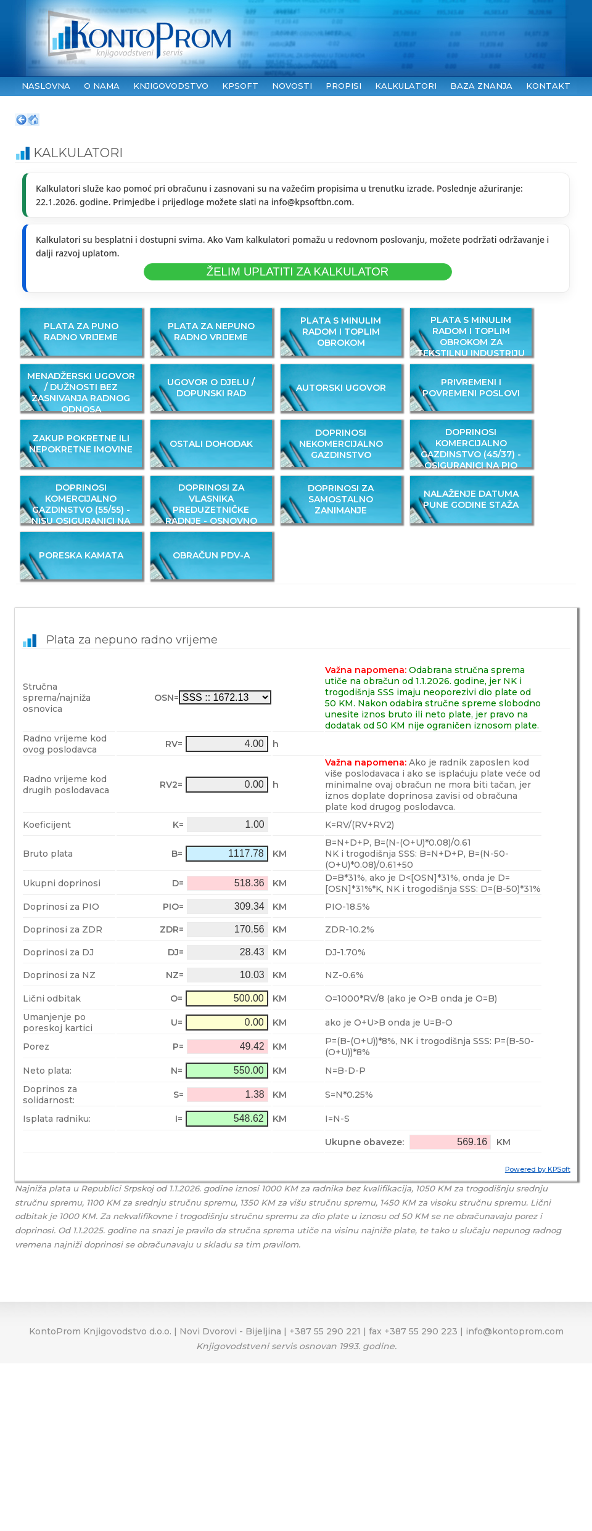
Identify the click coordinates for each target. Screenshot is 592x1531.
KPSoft (240, 86)
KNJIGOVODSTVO (170, 86)
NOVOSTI (292, 86)
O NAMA (102, 86)
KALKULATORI (406, 86)
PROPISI (343, 86)
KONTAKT (548, 86)
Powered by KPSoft (537, 1170)
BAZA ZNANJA (481, 86)
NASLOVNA (46, 86)
